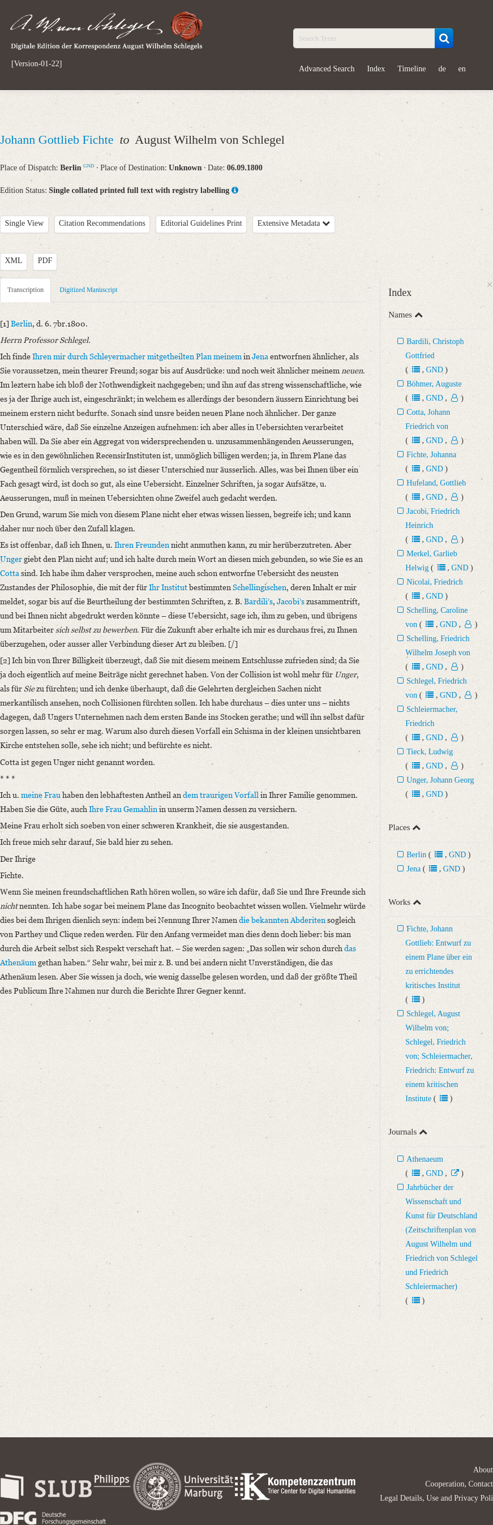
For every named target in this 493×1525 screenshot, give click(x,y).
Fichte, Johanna (431, 454)
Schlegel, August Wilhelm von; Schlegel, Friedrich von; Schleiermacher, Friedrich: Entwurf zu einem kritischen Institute (439, 1056)
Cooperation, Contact (459, 1484)
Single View (24, 223)
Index (376, 69)
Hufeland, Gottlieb (436, 483)
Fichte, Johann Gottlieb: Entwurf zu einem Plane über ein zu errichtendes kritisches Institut (438, 957)
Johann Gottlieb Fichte (58, 139)
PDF (45, 260)
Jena (413, 869)
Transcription (25, 290)
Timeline (411, 69)
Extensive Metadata (294, 223)
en (462, 69)
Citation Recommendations (102, 223)
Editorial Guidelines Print (201, 223)
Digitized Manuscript (88, 290)
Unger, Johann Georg (440, 780)
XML (14, 260)
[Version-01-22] (36, 64)
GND (89, 166)
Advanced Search (326, 69)
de (441, 69)
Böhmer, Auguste (433, 384)
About (483, 1470)
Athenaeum (424, 1159)
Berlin (416, 854)
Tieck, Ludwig (429, 752)
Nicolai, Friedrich (434, 582)
